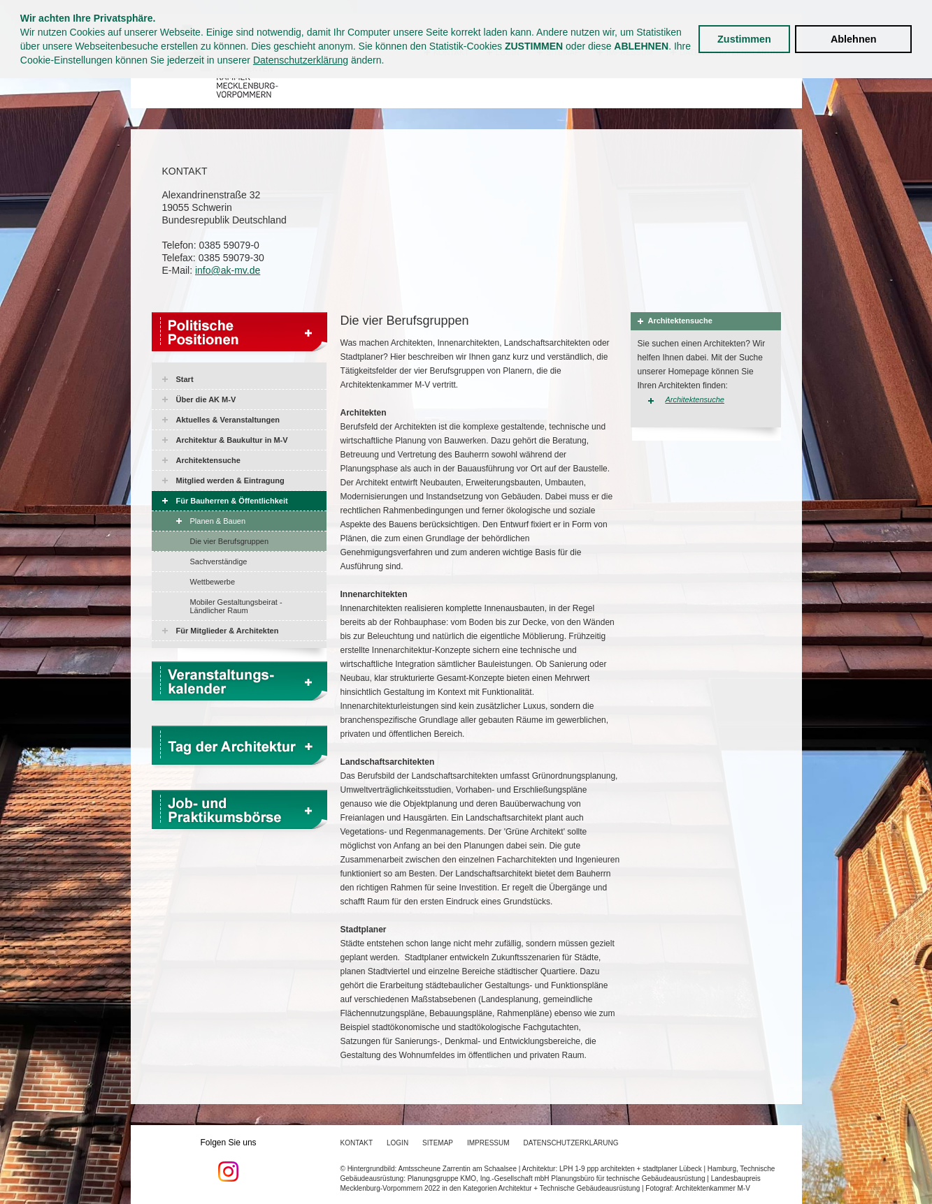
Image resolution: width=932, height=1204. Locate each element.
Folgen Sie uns (229, 1160)
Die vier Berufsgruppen (229, 541)
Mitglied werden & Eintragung (230, 480)
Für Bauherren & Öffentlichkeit (232, 501)
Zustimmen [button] (744, 39)
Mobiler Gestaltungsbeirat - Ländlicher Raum (236, 606)
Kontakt (356, 1143)
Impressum (488, 1143)
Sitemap (437, 1143)
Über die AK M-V (206, 399)
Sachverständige (219, 561)
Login (397, 1143)
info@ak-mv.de (227, 270)
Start (185, 379)
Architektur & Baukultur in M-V (232, 440)
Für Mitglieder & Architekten (227, 630)
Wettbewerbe (213, 582)
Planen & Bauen (218, 521)
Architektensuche (208, 460)
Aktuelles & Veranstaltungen (228, 420)
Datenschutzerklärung (300, 60)
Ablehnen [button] (854, 39)
